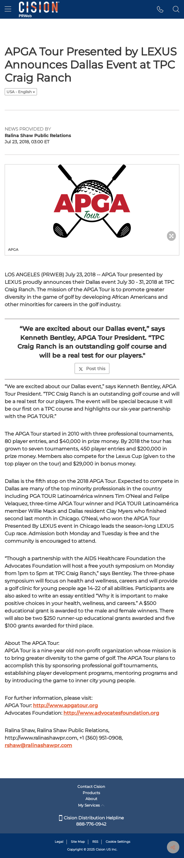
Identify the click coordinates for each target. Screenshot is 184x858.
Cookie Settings (118, 842)
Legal (59, 842)
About (91, 798)
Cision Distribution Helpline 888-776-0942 (91, 821)
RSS (95, 842)
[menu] (8, 9)
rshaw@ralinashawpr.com (38, 745)
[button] (160, 9)
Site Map (78, 842)
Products (91, 792)
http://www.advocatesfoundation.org (111, 713)
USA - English (21, 91)
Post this (92, 368)
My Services (91, 805)
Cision (100, 849)
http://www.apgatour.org (65, 705)
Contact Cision (91, 786)
